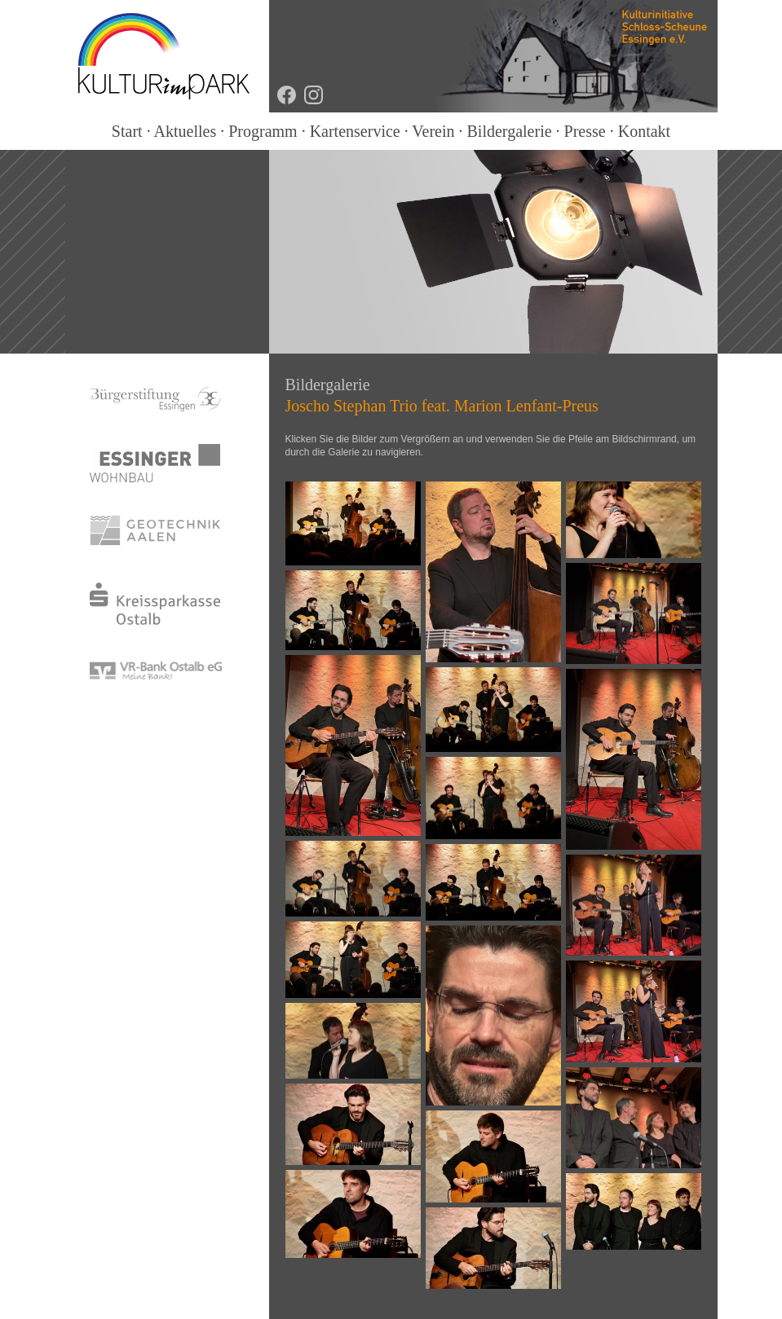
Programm (262, 131)
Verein (433, 131)
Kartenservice (355, 131)
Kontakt (644, 131)
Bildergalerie (509, 131)
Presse (585, 131)
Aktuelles (185, 131)
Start (127, 131)
